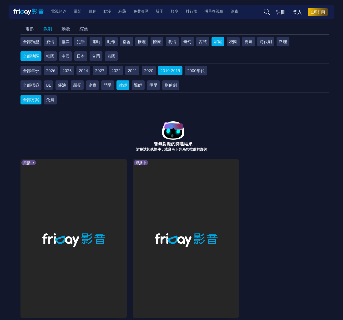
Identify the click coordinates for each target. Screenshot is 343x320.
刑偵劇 (171, 85)
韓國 (50, 56)
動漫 (65, 28)
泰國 (111, 56)
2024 (83, 70)
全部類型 (31, 41)
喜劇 (248, 41)
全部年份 (31, 70)
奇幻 (187, 41)
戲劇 (47, 28)
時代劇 (266, 41)
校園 (233, 41)
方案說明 (74, 286)
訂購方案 (278, 286)
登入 (297, 12)
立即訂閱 (318, 12)
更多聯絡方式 (292, 304)
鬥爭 (108, 85)
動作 (111, 41)
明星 (153, 85)
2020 (148, 70)
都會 (126, 41)
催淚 (62, 85)
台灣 (96, 56)
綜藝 (84, 28)
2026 (50, 70)
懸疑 (77, 85)
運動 (96, 41)
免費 (50, 99)
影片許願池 (214, 286)
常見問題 (95, 286)
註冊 (280, 12)
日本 (81, 56)
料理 (283, 41)
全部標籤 (31, 85)
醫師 (138, 85)
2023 (99, 70)
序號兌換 (53, 286)
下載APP (257, 286)
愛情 (50, 41)
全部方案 (31, 99)
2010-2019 (170, 70)
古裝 (203, 41)
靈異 (65, 41)
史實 (92, 85)
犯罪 (81, 41)
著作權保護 (168, 286)
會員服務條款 (120, 286)
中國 (65, 56)
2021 (132, 70)
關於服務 (32, 286)
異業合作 (191, 286)
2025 (67, 70)
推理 (142, 41)
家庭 (218, 41)
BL (48, 85)
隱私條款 (145, 286)
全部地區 (31, 56)
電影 (29, 28)
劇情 (172, 41)
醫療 (157, 41)
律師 (123, 85)
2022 (116, 70)
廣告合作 (237, 286)
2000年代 (196, 70)
